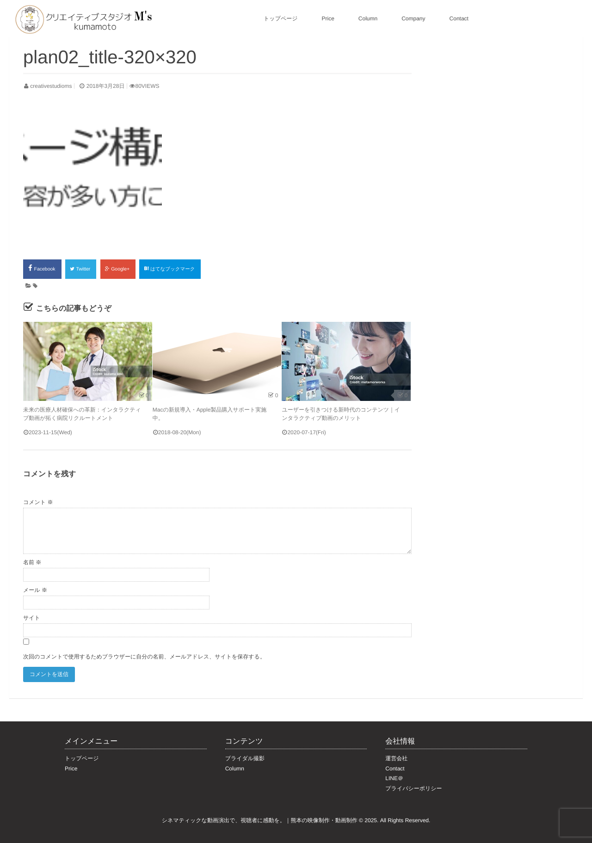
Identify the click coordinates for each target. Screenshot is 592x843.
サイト (31, 618)
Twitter (81, 269)
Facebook (42, 268)
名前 (32, 562)
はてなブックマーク (170, 269)
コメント (38, 502)
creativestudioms (51, 86)
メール (35, 590)
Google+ (118, 269)
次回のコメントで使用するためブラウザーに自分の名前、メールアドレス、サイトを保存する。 (144, 656)
